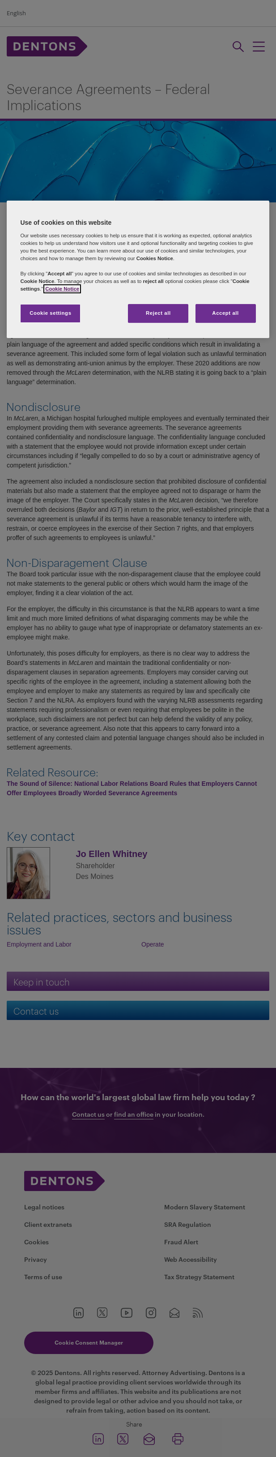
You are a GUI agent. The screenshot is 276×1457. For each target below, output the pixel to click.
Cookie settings (50, 313)
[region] (138, 269)
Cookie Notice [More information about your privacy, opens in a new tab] (62, 288)
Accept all (225, 313)
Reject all (158, 313)
